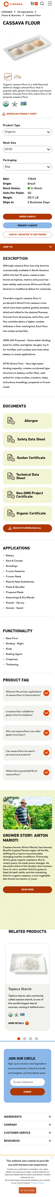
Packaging (10, 160)
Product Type (11, 125)
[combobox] (27, 132)
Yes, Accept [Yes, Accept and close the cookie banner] (27, 1190)
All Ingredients (25, 12)
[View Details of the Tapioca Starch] (27, 964)
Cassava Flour (33, 16)
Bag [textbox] (7, 167)
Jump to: (8, 247)
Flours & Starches (11, 16)
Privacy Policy (37, 1183)
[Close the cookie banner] (52, 1157)
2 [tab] (24, 1039)
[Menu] (50, 4)
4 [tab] (36, 1039)
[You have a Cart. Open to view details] (35, 4)
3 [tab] (30, 1039)
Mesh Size (9, 143)
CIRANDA (6, 12)
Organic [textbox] (10, 132)
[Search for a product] (42, 4)
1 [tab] (18, 1039)
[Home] (18, 4)
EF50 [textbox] (8, 149)
